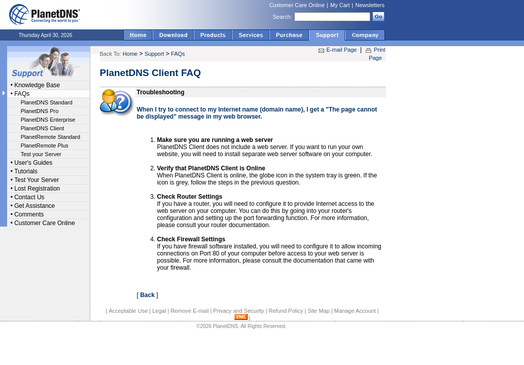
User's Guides (33, 162)
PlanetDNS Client (42, 128)
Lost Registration (37, 188)
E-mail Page (342, 50)
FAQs (21, 93)
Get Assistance (34, 205)
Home (130, 54)
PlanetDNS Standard (47, 102)
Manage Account (355, 311)
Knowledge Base (37, 85)
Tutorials (26, 171)
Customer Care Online (297, 5)
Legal (159, 311)
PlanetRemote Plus (44, 145)
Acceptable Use (128, 311)
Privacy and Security (238, 311)
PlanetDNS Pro (40, 111)
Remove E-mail (189, 311)
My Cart (340, 5)
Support (154, 54)
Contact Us (29, 197)
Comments (29, 214)
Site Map (318, 311)
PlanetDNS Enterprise (48, 120)
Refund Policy (286, 311)
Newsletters (370, 5)
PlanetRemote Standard (50, 137)
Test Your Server (36, 180)
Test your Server (41, 154)
